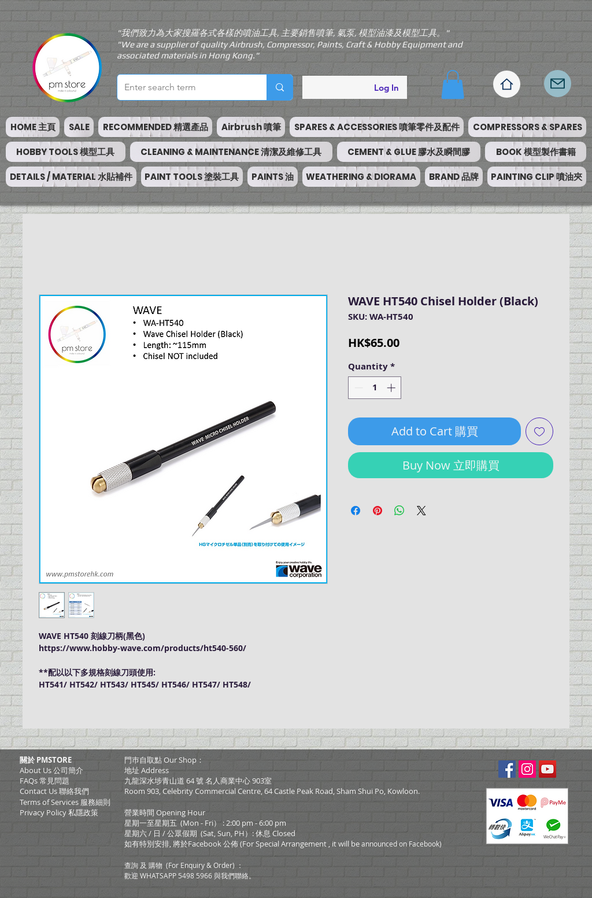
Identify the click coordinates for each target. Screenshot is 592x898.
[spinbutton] (374, 387)
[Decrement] (357, 387)
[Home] (506, 84)
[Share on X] (421, 511)
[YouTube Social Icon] (547, 769)
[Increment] (392, 387)
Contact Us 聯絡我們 (54, 791)
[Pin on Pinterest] (377, 511)
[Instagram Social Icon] (527, 769)
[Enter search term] (183, 87)
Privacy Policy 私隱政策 (59, 812)
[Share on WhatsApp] (399, 511)
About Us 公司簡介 (51, 770)
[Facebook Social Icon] (507, 769)
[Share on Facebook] (355, 511)
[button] (453, 84)
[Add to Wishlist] (539, 431)
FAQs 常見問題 (44, 780)
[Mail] (557, 83)
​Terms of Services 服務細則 (65, 802)
